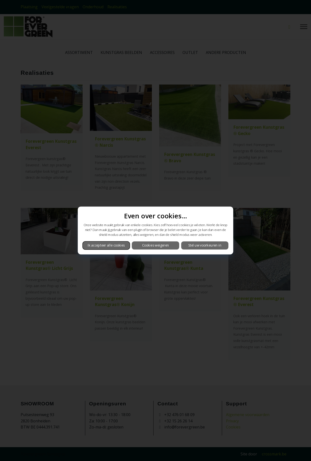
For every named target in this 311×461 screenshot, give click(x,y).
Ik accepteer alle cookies (106, 245)
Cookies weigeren (155, 245)
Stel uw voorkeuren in (204, 245)
